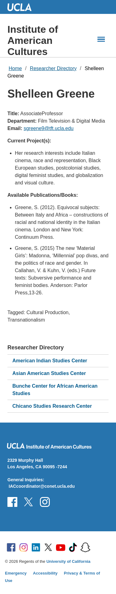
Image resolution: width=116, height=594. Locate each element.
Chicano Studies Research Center (52, 406)
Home (15, 68)
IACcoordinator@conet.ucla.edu (42, 486)
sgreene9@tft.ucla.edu (48, 128)
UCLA (22, 7)
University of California (68, 561)
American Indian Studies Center (49, 360)
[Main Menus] (101, 39)
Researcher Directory (53, 68)
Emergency (16, 573)
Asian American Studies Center (49, 373)
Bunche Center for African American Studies (54, 389)
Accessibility (45, 573)
